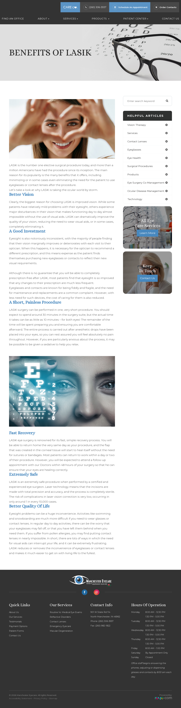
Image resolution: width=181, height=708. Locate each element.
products (133, 174)
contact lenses (137, 141)
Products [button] (100, 18)
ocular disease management (146, 191)
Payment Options (18, 626)
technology (134, 199)
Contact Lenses (58, 621)
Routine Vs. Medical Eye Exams (66, 612)
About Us (14, 612)
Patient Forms (16, 631)
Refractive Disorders (60, 617)
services (132, 133)
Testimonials (15, 621)
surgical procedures (140, 166)
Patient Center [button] (135, 18)
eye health (134, 158)
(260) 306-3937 (97, 7)
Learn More (147, 233)
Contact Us (170, 18)
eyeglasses (134, 149)
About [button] (43, 18)
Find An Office (13, 18)
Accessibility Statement (20, 698)
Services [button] (70, 18)
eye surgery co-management (146, 182)
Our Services (15, 617)
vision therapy (136, 124)
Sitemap (53, 698)
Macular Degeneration (61, 631)
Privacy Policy (40, 698)
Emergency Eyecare (60, 626)
